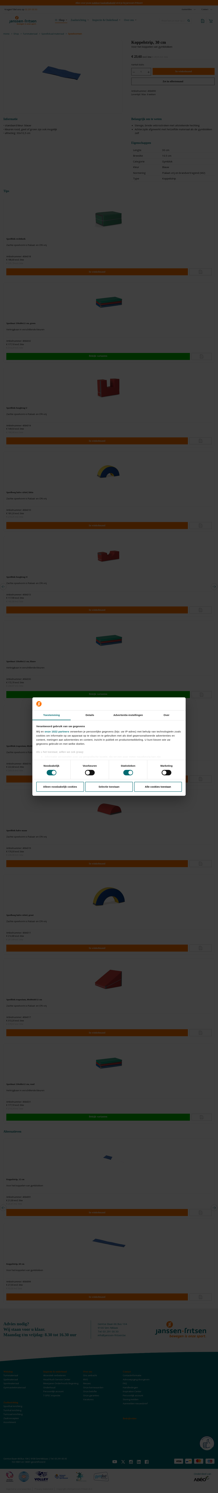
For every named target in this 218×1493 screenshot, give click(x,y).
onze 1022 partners (57, 731)
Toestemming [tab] (51, 715)
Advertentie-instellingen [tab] (128, 715)
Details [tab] (90, 715)
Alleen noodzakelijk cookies (60, 786)
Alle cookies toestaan (158, 786)
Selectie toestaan (109, 786)
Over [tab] (166, 715)
